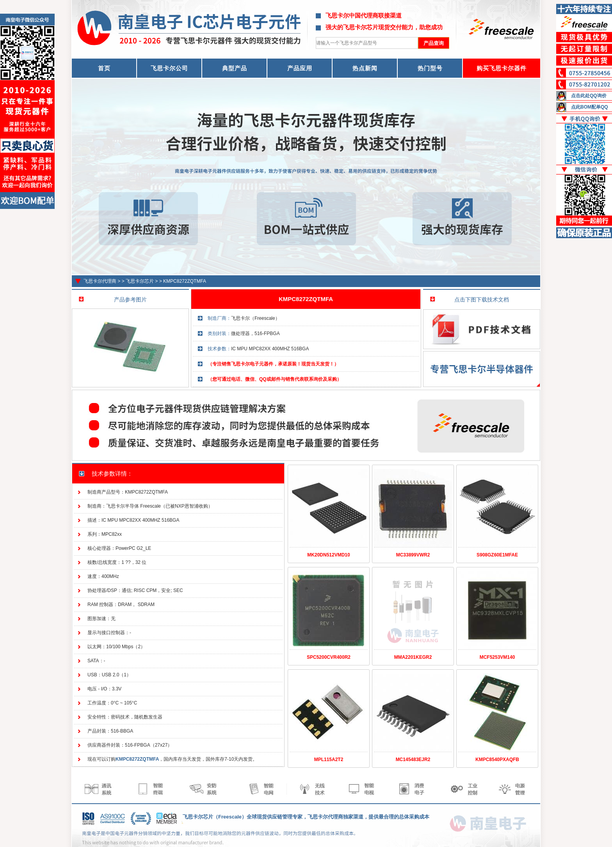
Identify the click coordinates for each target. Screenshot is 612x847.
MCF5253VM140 (497, 657)
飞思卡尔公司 (169, 68)
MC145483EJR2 (413, 759)
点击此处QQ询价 (589, 95)
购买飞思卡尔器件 (502, 68)
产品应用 (299, 68)
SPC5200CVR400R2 (328, 657)
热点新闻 (364, 68)
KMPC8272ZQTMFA (184, 281)
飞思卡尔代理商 (100, 281)
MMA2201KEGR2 (413, 657)
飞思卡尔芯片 (140, 281)
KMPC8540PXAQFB (497, 759)
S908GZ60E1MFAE (497, 555)
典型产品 (234, 68)
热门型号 (430, 68)
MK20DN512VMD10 (328, 555)
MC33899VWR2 (413, 555)
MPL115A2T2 (328, 759)
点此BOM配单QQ (589, 107)
